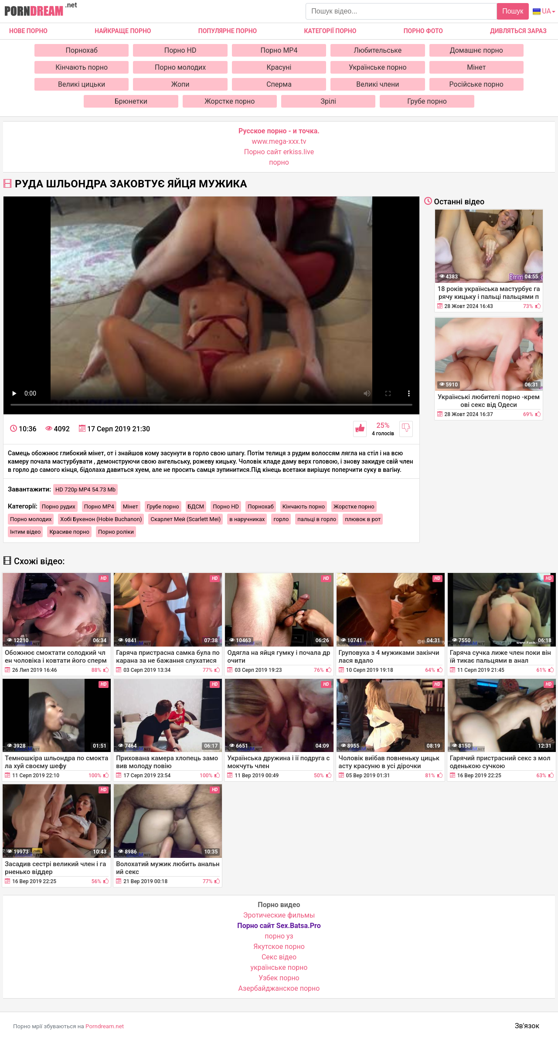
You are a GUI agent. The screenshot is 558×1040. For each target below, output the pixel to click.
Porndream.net (104, 1026)
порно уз (279, 936)
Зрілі (328, 101)
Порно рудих (58, 506)
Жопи (180, 84)
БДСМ (196, 506)
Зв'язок (527, 1026)
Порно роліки (116, 531)
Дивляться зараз (518, 30)
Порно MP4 (279, 50)
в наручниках (247, 519)
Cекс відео (279, 957)
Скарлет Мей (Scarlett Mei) (185, 519)
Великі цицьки (81, 84)
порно (279, 162)
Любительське (377, 50)
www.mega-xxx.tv (279, 141)
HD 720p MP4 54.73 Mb (85, 489)
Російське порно (476, 84)
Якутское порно (279, 946)
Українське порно (378, 67)
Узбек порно (279, 978)
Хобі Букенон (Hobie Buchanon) (101, 519)
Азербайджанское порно (279, 988)
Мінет (476, 67)
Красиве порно (69, 531)
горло (281, 519)
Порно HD (180, 50)
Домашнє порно (476, 50)
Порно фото (423, 30)
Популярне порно (227, 30)
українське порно (279, 967)
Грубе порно (427, 101)
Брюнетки (131, 101)
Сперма (279, 84)
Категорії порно (330, 30)
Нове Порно (28, 30)
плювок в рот (363, 519)
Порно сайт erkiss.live (279, 152)
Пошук (512, 11)
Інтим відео (25, 531)
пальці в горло (316, 519)
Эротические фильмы (279, 915)
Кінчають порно (81, 67)
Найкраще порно (123, 30)
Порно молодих (180, 67)
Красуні (279, 67)
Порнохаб (82, 50)
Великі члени (377, 84)
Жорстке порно (229, 101)
